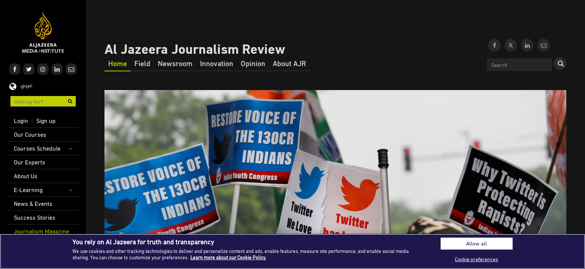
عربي (26, 85)
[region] (292, 251)
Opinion (253, 63)
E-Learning (28, 190)
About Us (25, 176)
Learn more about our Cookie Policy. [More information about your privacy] (228, 257)
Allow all (476, 243)
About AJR (289, 63)
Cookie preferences (476, 259)
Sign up (46, 120)
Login (21, 120)
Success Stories (34, 217)
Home (117, 63)
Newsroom (175, 63)
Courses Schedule (37, 148)
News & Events (33, 203)
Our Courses (30, 134)
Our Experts (29, 162)
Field (142, 63)
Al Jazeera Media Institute (43, 32)
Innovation (216, 63)
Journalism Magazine (41, 231)
